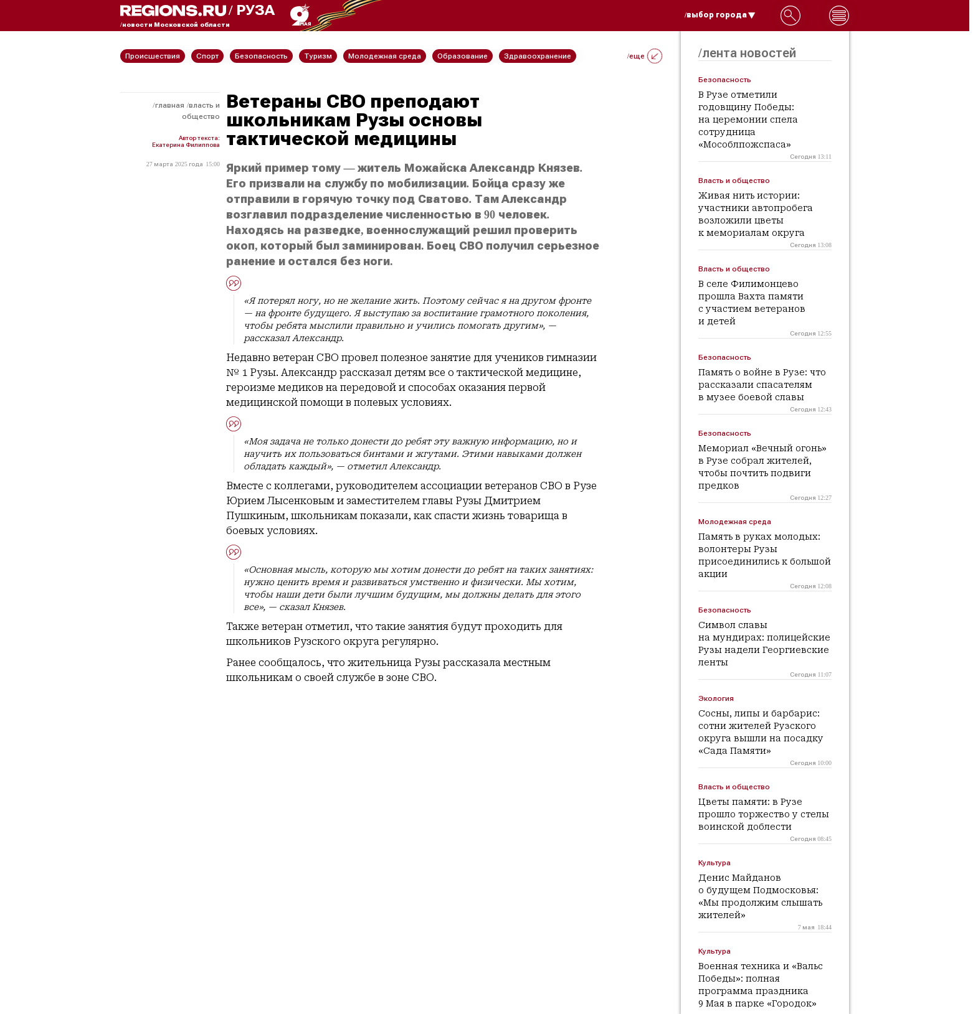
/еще (644, 56)
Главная (169, 105)
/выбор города (720, 15)
